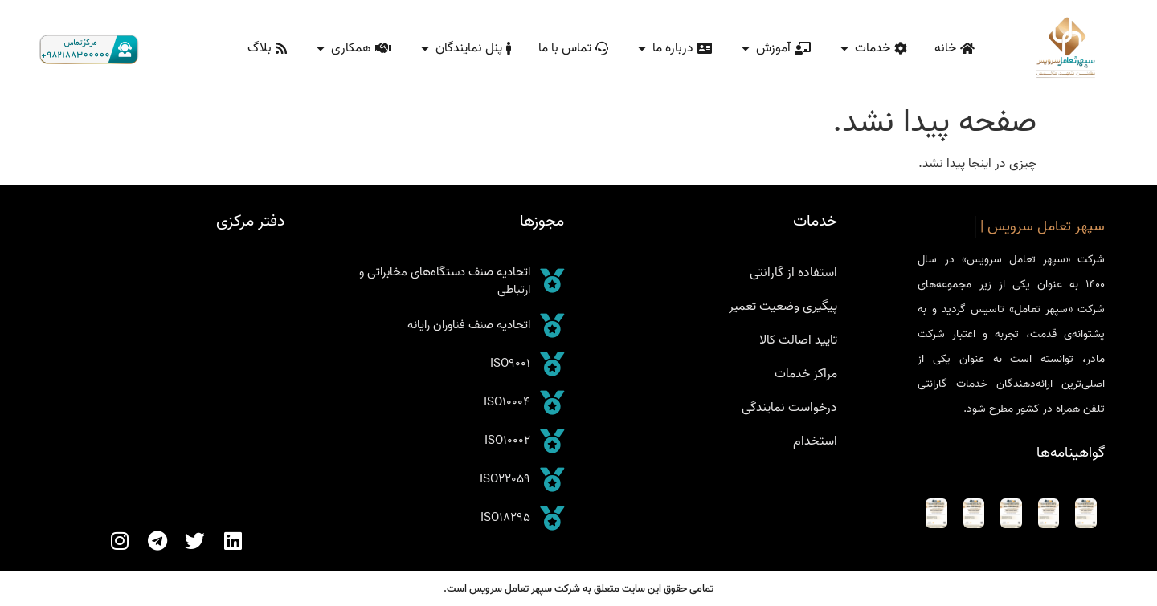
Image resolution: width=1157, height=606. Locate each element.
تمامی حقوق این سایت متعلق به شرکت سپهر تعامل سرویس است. (578, 588)
